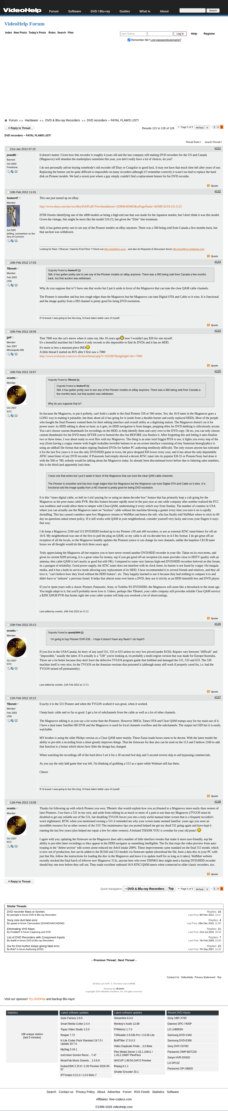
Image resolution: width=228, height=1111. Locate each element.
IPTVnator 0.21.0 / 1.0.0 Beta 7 (79, 1075)
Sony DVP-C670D (178, 1046)
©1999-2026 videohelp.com (114, 1107)
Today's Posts (37, 32)
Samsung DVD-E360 (180, 1040)
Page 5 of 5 (187, 127)
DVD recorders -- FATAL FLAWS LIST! (113, 120)
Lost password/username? (166, 40)
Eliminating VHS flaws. (21, 928)
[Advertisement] (116, 81)
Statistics (158, 1092)
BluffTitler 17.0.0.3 (124, 1040)
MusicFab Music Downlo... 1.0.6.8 (80, 1060)
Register (209, 33)
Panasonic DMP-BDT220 (182, 1051)
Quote (212, 186)
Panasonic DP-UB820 (180, 1068)
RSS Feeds (142, 1092)
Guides (125, 11)
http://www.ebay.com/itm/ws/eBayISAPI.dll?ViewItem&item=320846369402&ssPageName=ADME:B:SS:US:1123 (111, 206)
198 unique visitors (32, 1034)
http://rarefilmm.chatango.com (189, 249)
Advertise (114, 1092)
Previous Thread (105, 960)
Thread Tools (192, 142)
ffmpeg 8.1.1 (121, 1066)
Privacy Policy (85, 1092)
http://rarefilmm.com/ (115, 249)
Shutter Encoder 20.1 (126, 1071)
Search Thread (212, 142)
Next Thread (126, 960)
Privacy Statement (205, 977)
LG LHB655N (175, 1029)
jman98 (11, 155)
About (164, 11)
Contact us (66, 1092)
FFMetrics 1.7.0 (123, 1029)
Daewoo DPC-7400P (180, 1023)
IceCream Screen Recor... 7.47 (79, 1055)
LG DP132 (174, 1062)
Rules (52, 32)
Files (70, 32)
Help (194, 33)
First (199, 127)
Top (171, 888)
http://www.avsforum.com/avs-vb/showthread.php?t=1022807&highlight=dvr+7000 (91, 356)
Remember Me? (139, 40)
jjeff (9, 337)
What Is (145, 11)
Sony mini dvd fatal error (22, 920)
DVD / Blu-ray (100, 11)
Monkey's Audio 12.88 (127, 1023)
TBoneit (12, 268)
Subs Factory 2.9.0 (72, 1018)
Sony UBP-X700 (177, 1018)
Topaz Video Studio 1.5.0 (75, 1029)
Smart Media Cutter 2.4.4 (75, 1023)
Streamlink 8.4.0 (123, 1018)
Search (61, 32)
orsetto (11, 378)
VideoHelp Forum (24, 24)
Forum (54, 11)
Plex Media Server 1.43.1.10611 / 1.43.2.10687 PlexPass (133, 1053)
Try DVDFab (37, 999)
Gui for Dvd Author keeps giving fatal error (33, 946)
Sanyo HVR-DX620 (179, 1057)
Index (8, 32)
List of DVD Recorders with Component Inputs (36, 937)
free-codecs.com (120, 1099)
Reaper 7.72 (68, 1035)
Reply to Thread (19, 128)
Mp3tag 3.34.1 (69, 1049)
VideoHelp (187, 977)
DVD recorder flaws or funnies (26, 911)
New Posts (20, 32)
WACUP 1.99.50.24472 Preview (132, 1060)
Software (74, 11)
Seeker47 (12, 198)
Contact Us (173, 977)
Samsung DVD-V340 (180, 1035)
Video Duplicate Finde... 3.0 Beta (133, 1046)
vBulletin (120, 988)
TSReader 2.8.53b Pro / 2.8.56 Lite (134, 1035)
